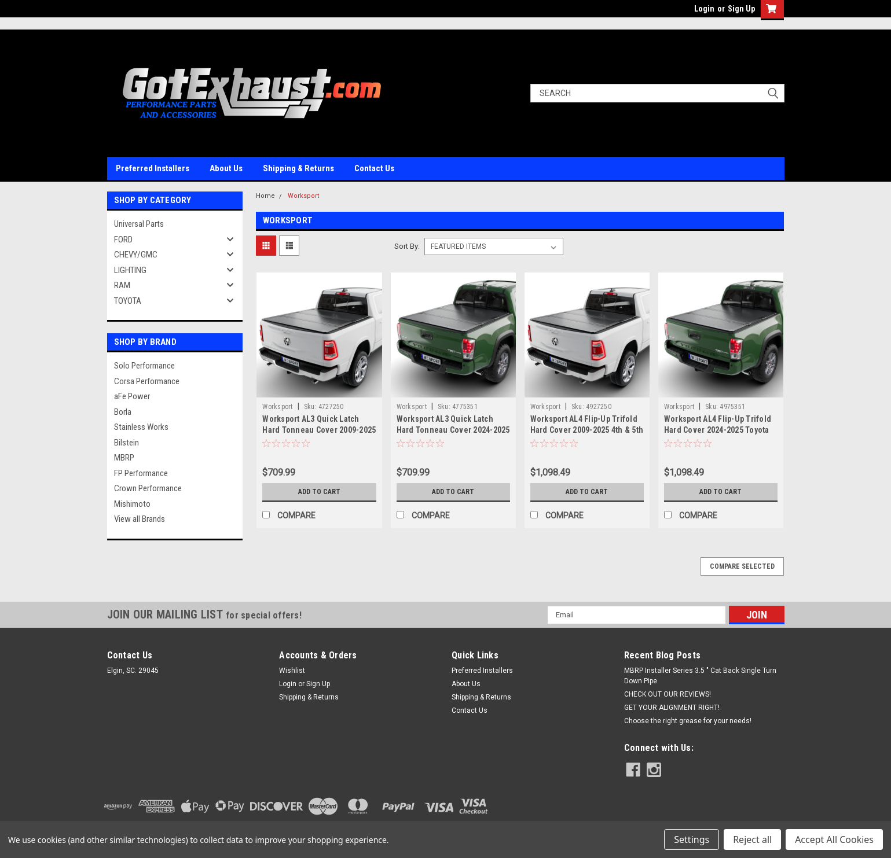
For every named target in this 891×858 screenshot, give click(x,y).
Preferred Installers (152, 168)
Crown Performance (148, 488)
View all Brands (139, 519)
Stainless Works (141, 427)
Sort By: (407, 246)
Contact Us (374, 168)
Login (704, 8)
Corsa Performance (146, 381)
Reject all (752, 839)
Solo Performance (144, 365)
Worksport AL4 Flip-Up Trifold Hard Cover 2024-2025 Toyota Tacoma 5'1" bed (717, 429)
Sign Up (741, 8)
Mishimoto (132, 504)
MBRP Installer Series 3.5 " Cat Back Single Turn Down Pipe (700, 675)
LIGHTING (130, 270)
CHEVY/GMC (135, 254)
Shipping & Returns (298, 168)
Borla (122, 412)
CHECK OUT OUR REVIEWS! (667, 694)
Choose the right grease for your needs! (687, 721)
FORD (123, 239)
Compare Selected (742, 566)
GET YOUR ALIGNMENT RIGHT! (672, 708)
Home (265, 196)
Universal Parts (139, 224)
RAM (122, 285)
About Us (226, 168)
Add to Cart (319, 491)
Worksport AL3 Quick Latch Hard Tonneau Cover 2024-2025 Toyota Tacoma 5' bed (453, 429)
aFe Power (132, 396)
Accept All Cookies (834, 839)
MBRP (124, 457)
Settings (691, 839)
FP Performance (141, 473)
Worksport (303, 196)
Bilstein (126, 442)
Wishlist (292, 670)
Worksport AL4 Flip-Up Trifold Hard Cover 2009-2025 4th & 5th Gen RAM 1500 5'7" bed (587, 429)
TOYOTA (127, 301)
